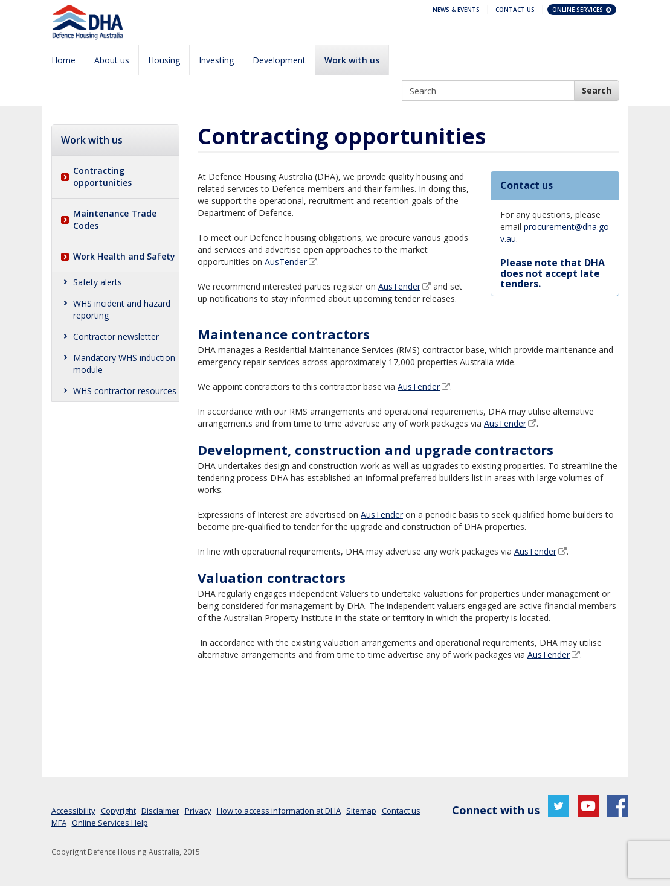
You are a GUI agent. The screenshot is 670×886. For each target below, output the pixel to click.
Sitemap (361, 810)
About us (111, 60)
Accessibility (73, 810)
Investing (216, 60)
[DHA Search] (596, 90)
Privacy (198, 810)
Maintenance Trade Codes (114, 219)
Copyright (118, 810)
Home (63, 60)
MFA (58, 822)
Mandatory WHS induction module (124, 363)
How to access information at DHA (279, 810)
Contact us (401, 810)
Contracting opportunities (102, 176)
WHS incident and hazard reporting (121, 309)
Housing (164, 60)
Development (279, 60)
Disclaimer (160, 810)
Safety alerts (97, 282)
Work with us (351, 60)
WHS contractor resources (124, 391)
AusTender (286, 261)
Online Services (582, 9)
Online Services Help (110, 822)
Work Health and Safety (124, 256)
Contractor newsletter (116, 336)
